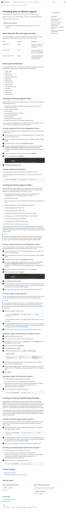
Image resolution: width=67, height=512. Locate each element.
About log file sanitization (13, 63)
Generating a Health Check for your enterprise (16, 474)
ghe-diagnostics (10, 174)
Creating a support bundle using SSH (15, 294)
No (10, 487)
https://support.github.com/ (24, 285)
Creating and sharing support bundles (18, 185)
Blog (36, 507)
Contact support (7, 501)
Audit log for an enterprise (22, 224)
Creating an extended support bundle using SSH (19, 419)
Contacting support (15, 5)
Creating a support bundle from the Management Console (22, 244)
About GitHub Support (10, 472)
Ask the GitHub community (9, 499)
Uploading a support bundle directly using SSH (18, 376)
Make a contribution (40, 491)
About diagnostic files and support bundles (20, 33)
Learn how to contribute (38, 493)
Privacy (17, 507)
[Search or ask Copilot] (42, 2)
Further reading (9, 469)
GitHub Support (6, 5)
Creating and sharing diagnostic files (17, 98)
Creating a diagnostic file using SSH (15, 169)
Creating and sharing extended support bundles (22, 398)
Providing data (24, 5)
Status (21, 507)
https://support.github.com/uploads (16, 289)
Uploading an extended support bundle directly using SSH (22, 447)
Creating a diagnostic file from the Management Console (21, 128)
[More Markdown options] (61, 13)
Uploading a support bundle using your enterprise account (22, 333)
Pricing (25, 507)
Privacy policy (5, 490)
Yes (5, 487)
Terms (13, 507)
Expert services (31, 507)
